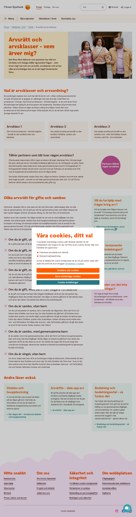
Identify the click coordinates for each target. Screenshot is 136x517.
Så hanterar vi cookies (74, 264)
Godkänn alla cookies (68, 270)
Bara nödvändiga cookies (68, 276)
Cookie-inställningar (68, 282)
